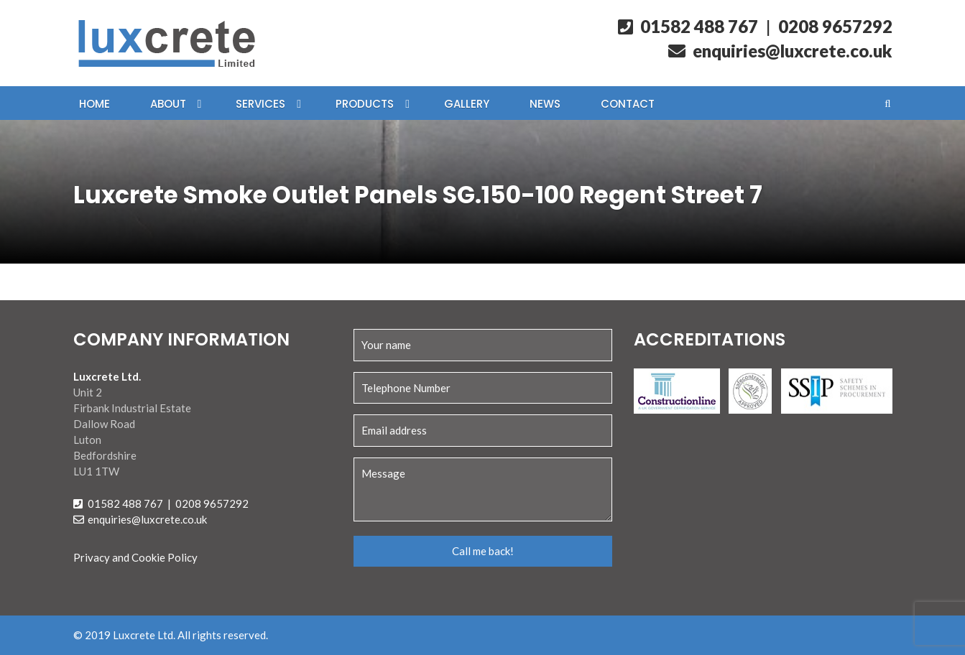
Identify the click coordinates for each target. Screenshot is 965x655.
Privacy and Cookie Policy (135, 557)
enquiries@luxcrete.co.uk (780, 50)
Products (365, 103)
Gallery (466, 103)
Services (260, 103)
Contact (628, 103)
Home (94, 103)
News (545, 103)
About (168, 103)
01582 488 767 (688, 26)
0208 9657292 (835, 26)
